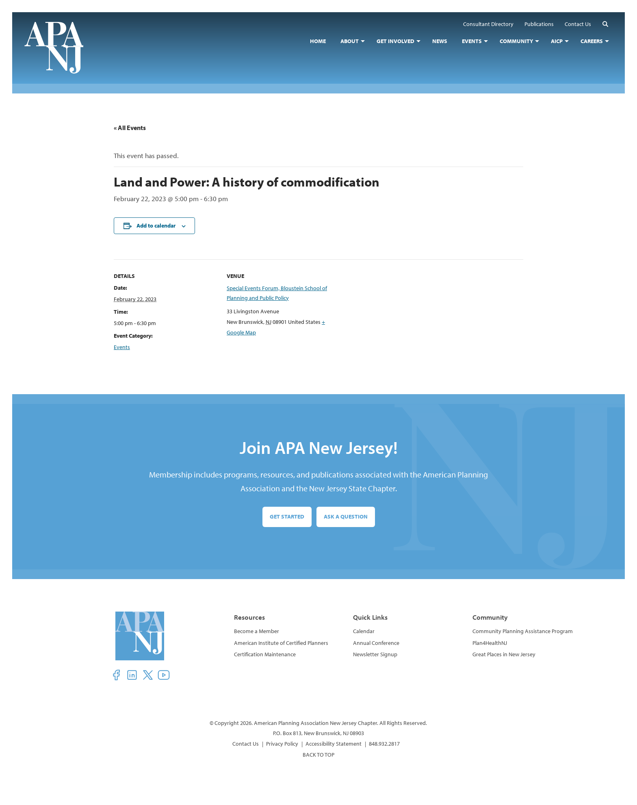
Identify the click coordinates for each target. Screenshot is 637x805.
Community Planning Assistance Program (522, 631)
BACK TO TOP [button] (318, 754)
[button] (605, 23)
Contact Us (245, 743)
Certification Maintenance (265, 654)
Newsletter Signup (375, 654)
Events (122, 347)
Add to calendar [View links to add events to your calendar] (156, 225)
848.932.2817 (384, 743)
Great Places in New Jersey (503, 654)
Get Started (287, 516)
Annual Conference (376, 643)
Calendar (364, 631)
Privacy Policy (282, 743)
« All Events (130, 128)
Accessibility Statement (334, 743)
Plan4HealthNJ (489, 643)
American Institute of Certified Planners (281, 643)
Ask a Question (346, 516)
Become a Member (256, 631)
